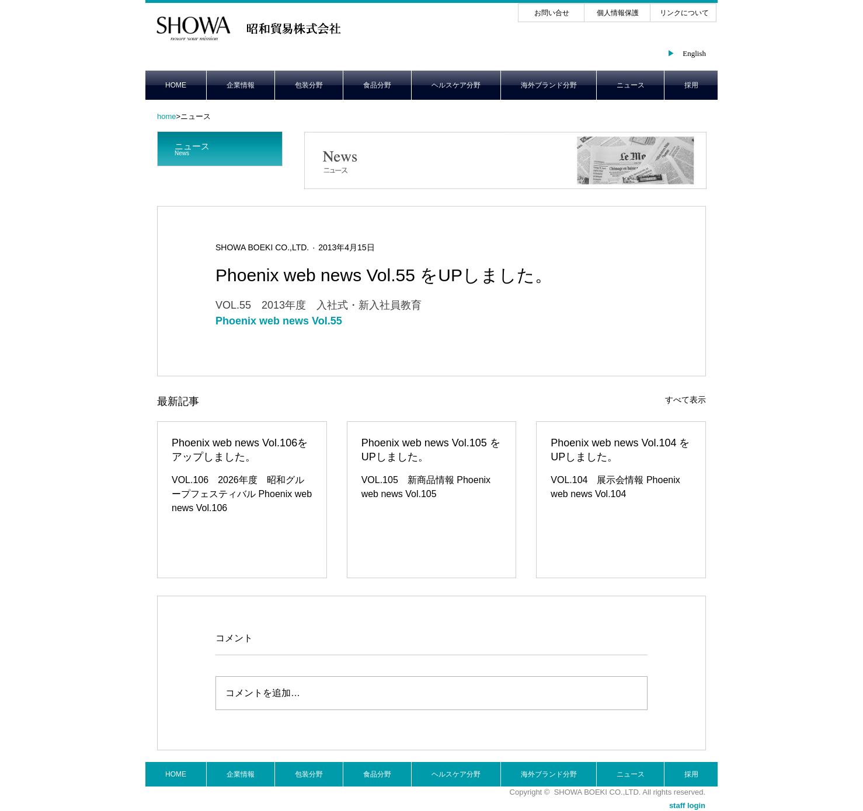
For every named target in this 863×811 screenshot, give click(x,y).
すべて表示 (685, 399)
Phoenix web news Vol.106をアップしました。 (240, 450)
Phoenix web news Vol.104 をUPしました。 (620, 450)
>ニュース (184, 116)
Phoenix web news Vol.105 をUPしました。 (430, 450)
